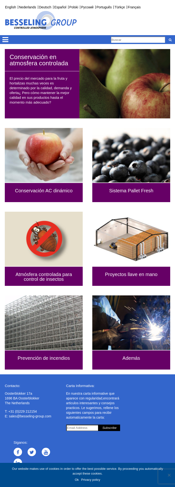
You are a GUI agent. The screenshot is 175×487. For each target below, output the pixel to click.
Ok (77, 479)
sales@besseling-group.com (30, 416)
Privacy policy (90, 479)
